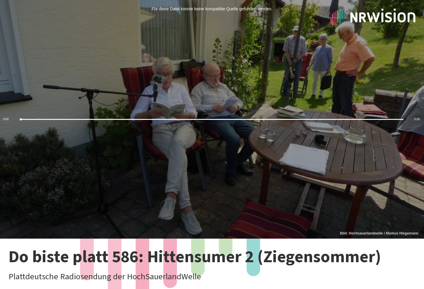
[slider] (212, 119)
